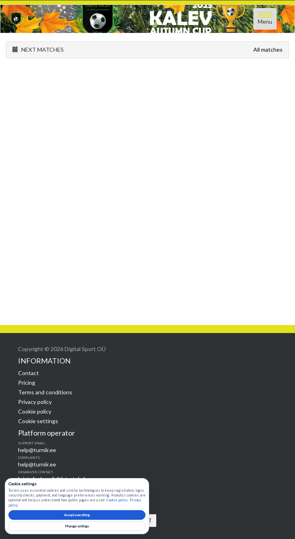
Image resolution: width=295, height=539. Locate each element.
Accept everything (77, 515)
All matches (268, 49)
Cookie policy (34, 411)
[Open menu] (265, 19)
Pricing (26, 382)
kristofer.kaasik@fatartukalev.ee (58, 478)
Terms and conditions (45, 392)
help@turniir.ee (37, 449)
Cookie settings (38, 421)
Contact (28, 372)
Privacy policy (35, 401)
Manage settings (77, 526)
